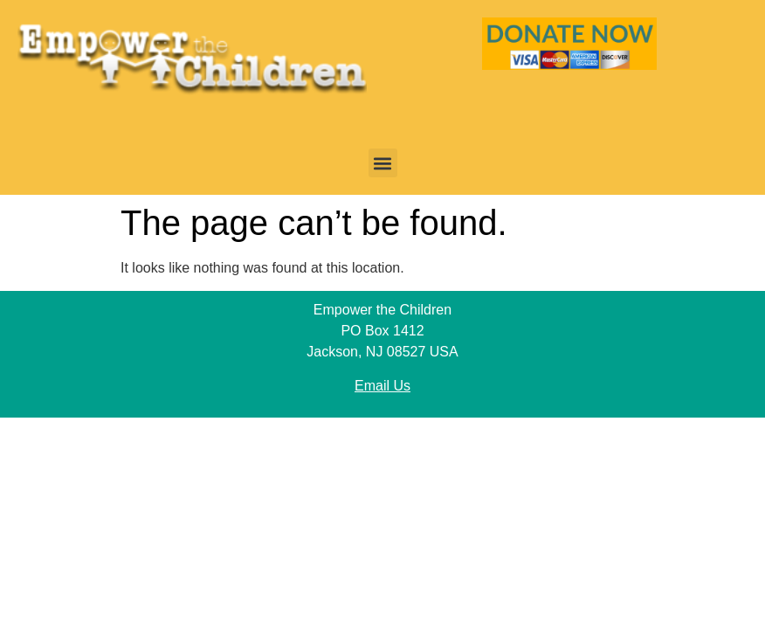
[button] (383, 163)
